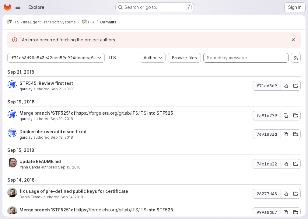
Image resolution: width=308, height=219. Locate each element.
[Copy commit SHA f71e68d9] (286, 86)
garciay (26, 89)
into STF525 (159, 113)
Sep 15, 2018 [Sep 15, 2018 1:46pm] (69, 167)
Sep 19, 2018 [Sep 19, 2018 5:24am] (62, 137)
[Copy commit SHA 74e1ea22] (286, 164)
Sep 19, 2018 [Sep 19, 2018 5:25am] (62, 118)
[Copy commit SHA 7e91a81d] (286, 134)
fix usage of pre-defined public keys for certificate (73, 191)
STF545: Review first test (46, 83)
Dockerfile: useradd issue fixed (52, 131)
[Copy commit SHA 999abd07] (286, 212)
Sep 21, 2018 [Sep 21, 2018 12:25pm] (62, 89)
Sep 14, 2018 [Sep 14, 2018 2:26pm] (72, 197)
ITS (112, 57)
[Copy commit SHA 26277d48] (286, 194)
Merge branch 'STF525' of (47, 113)
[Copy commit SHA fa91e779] (286, 115)
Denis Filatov (31, 197)
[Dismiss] (293, 39)
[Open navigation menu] (18, 7)
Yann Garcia (29, 167)
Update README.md (40, 161)
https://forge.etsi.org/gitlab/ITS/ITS (111, 113)
